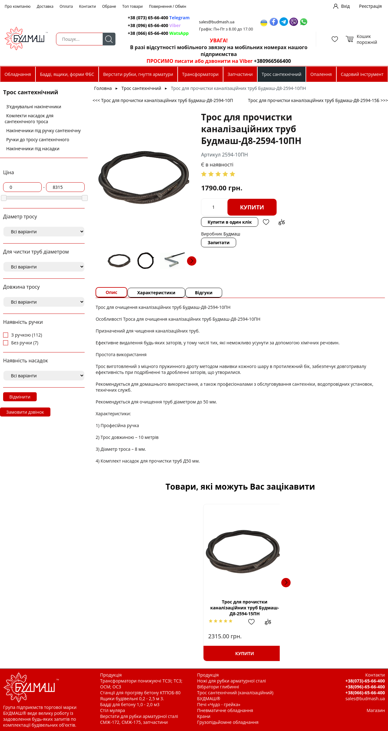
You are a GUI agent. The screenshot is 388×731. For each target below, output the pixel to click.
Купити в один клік (230, 222)
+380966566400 (272, 61)
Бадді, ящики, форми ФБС (67, 74)
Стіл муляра (112, 710)
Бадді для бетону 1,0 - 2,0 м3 (130, 704)
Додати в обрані (266, 222)
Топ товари (132, 6)
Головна (103, 88)
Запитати (219, 242)
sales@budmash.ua (217, 22)
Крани (204, 716)
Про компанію (17, 6)
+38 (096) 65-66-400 (154, 25)
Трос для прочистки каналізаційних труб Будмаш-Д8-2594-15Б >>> (318, 100)
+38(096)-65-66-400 (365, 687)
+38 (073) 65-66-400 (159, 18)
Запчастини (240, 74)
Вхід (345, 6)
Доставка (45, 6)
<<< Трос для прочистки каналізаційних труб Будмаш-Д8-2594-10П (162, 100)
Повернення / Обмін (167, 6)
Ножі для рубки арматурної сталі (231, 681)
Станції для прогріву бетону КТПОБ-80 (140, 693)
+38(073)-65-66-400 (365, 681)
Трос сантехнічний (282, 74)
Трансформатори (200, 74)
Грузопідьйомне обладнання (228, 722)
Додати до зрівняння (281, 222)
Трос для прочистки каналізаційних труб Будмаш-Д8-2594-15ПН (151, 608)
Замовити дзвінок (25, 412)
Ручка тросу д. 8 (221, 608)
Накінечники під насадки (32, 148)
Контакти (87, 6)
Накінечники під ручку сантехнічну (43, 130)
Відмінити (19, 397)
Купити (252, 207)
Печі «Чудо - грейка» (219, 704)
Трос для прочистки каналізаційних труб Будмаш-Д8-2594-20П (329, 608)
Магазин (376, 710)
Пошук (109, 39)
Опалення (321, 74)
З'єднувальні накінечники (33, 106)
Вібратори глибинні (218, 687)
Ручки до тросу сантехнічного (37, 139)
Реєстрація (370, 6)
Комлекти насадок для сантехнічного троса (29, 118)
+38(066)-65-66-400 (365, 693)
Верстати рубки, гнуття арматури (138, 74)
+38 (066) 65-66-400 (158, 33)
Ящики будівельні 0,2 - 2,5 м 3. (132, 698)
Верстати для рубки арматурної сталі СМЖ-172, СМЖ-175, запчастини (139, 719)
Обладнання (17, 74)
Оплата (66, 6)
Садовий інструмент (362, 74)
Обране (109, 6)
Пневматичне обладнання (225, 710)
